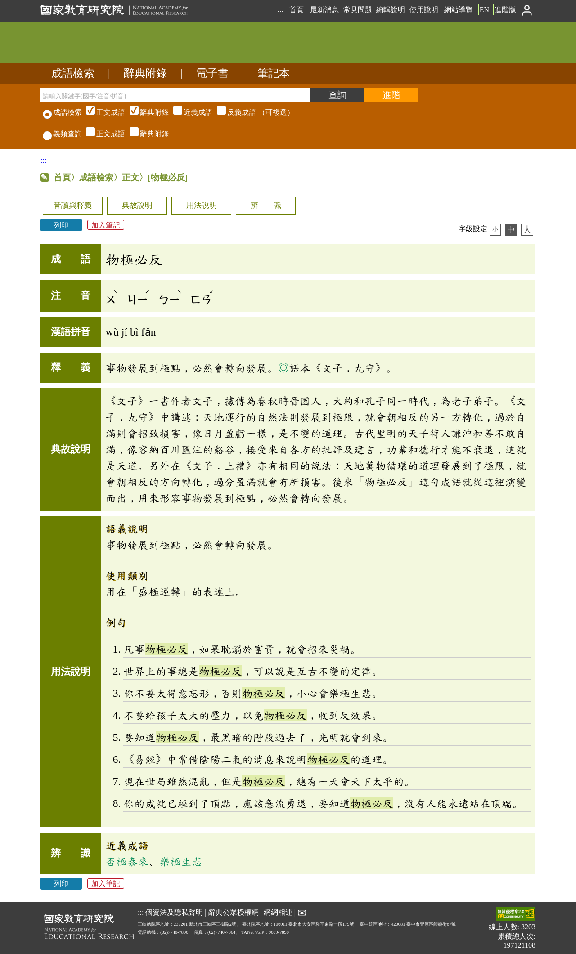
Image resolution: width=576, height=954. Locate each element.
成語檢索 (72, 73)
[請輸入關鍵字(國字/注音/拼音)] (175, 95)
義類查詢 (62, 134)
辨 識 (266, 205)
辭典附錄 (145, 73)
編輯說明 (390, 9)
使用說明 (424, 9)
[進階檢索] (391, 95)
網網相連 (278, 912)
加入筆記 (105, 225)
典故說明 (137, 205)
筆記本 (273, 73)
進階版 (505, 9)
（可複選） (189, 112)
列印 (61, 225)
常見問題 (357, 9)
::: (280, 9)
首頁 (296, 9)
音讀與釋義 (73, 205)
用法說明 (201, 205)
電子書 (212, 73)
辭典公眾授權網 (233, 912)
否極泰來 (126, 861)
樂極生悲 (180, 861)
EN (484, 9)
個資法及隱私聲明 (174, 912)
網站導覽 (458, 9)
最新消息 (324, 9)
